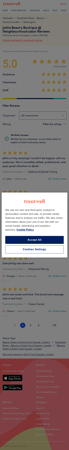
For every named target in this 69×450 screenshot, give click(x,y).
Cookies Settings (34, 249)
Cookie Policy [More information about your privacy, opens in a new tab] (25, 229)
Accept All (35, 239)
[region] (34, 225)
